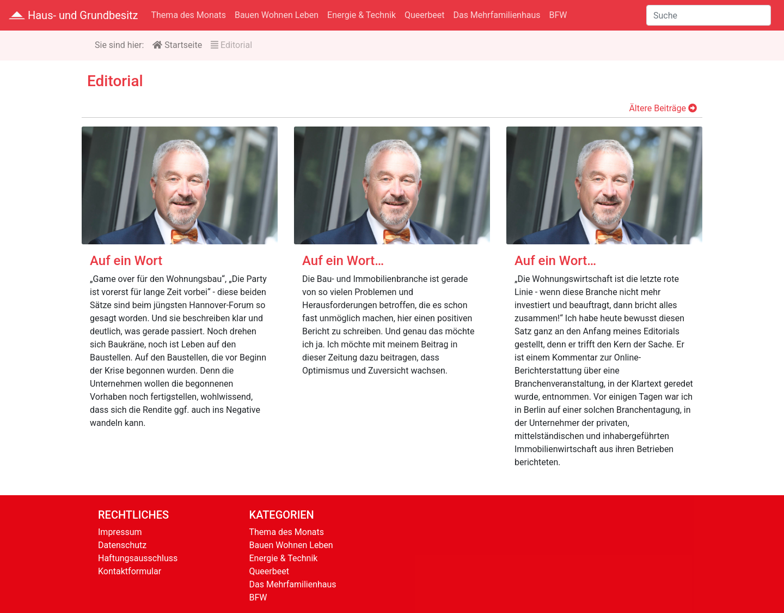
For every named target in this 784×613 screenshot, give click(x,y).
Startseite (177, 45)
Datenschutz (122, 545)
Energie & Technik (361, 15)
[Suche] (708, 15)
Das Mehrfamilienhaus (496, 15)
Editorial (231, 45)
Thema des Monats (188, 15)
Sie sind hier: (119, 45)
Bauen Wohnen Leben (276, 15)
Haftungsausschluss (137, 558)
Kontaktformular (129, 571)
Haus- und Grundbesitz (73, 15)
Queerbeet (424, 15)
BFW (558, 15)
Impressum (120, 532)
